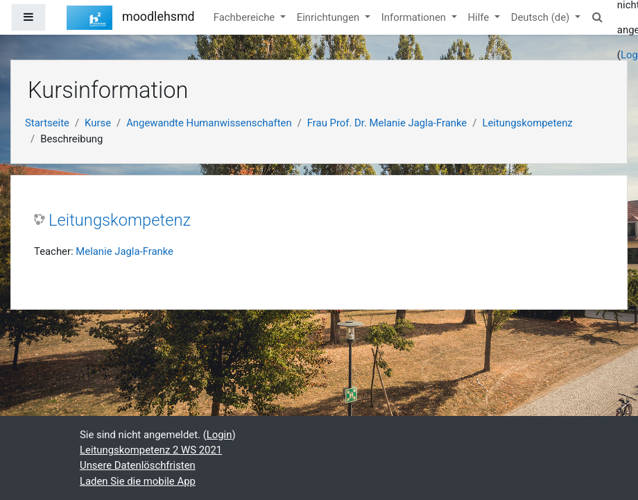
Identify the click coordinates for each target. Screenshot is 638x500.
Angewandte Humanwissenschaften (209, 123)
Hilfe (480, 17)
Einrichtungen (329, 17)
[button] (598, 17)
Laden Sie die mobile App (138, 481)
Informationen (415, 17)
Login (219, 434)
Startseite (47, 123)
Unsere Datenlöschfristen (138, 465)
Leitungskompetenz (527, 123)
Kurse (98, 123)
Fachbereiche (245, 17)
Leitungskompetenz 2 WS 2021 (151, 450)
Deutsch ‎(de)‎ (541, 17)
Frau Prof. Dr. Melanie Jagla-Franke (387, 123)
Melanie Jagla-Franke (124, 251)
